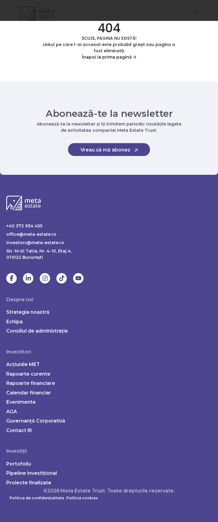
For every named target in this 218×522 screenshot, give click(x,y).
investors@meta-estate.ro (35, 242)
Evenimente (21, 402)
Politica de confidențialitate (37, 498)
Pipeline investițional (31, 473)
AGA (11, 411)
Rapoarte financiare (30, 383)
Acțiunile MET (23, 364)
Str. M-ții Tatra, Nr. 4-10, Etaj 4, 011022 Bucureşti (39, 254)
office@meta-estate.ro (31, 234)
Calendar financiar (28, 393)
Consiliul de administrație (37, 331)
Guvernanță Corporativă (35, 421)
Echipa (14, 321)
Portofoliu (18, 464)
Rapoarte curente (28, 374)
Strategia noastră (28, 312)
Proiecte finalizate (28, 483)
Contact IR (19, 430)
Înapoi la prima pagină (109, 57)
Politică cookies (82, 498)
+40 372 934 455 (24, 226)
